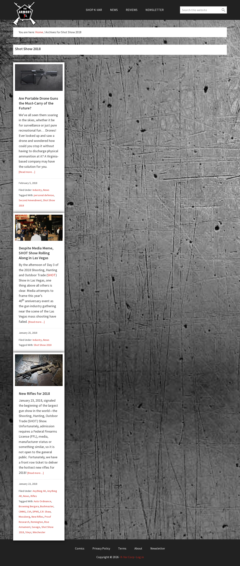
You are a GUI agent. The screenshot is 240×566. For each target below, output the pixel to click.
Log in (140, 557)
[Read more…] (27, 172)
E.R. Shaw (45, 511)
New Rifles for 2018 (34, 393)
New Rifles (37, 516)
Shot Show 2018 (43, 345)
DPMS (36, 511)
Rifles (34, 496)
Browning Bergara (29, 506)
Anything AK (39, 491)
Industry (37, 190)
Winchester (39, 532)
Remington (37, 522)
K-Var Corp (127, 557)
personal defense (44, 195)
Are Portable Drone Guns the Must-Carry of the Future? (38, 103)
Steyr (28, 532)
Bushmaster (46, 506)
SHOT (51, 275)
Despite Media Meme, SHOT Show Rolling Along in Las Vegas (36, 253)
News (46, 190)
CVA (29, 511)
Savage (36, 527)
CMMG (22, 511)
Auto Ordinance (42, 501)
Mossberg (24, 516)
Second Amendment (30, 200)
